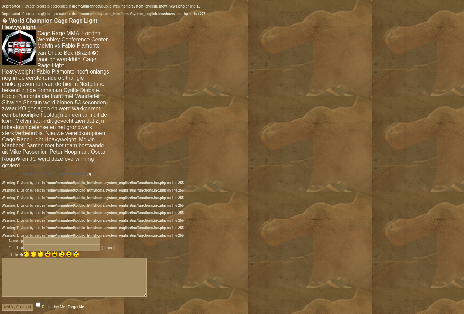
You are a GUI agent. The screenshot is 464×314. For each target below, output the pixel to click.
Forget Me (76, 307)
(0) (89, 174)
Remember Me (53, 307)
